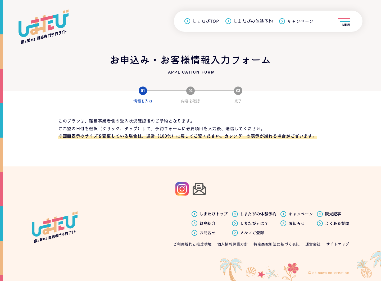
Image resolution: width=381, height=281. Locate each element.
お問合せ (207, 232)
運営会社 (313, 244)
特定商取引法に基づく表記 (276, 244)
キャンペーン (300, 21)
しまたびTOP (205, 21)
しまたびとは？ (254, 223)
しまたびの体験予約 (253, 21)
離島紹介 (207, 223)
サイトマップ (337, 244)
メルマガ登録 (252, 232)
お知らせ (296, 223)
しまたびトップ (213, 214)
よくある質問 (337, 223)
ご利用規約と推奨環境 (192, 244)
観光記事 (333, 214)
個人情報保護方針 (232, 244)
